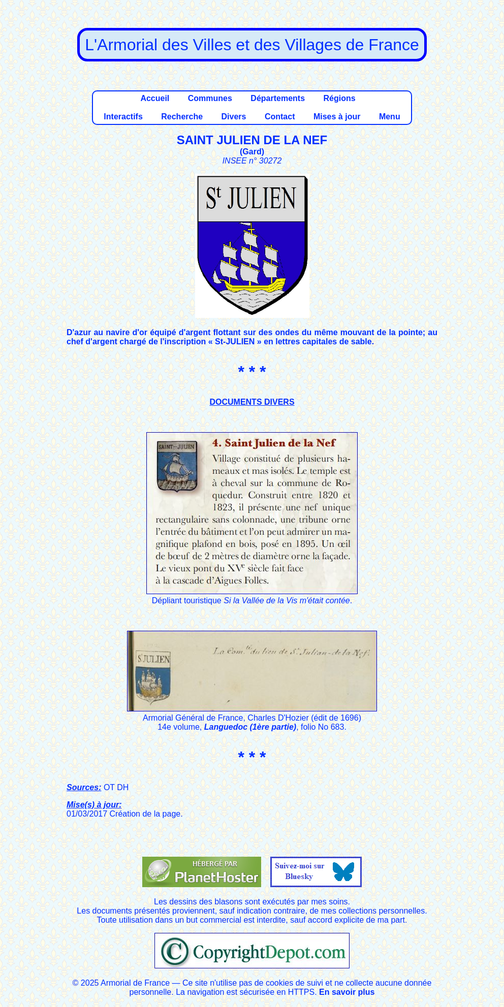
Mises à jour (336, 116)
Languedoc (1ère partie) (250, 727)
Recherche (182, 116)
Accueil (154, 98)
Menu (389, 116)
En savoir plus (346, 992)
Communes (210, 98)
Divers (234, 116)
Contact (280, 116)
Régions (339, 98)
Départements (277, 98)
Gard (251, 151)
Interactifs (123, 116)
